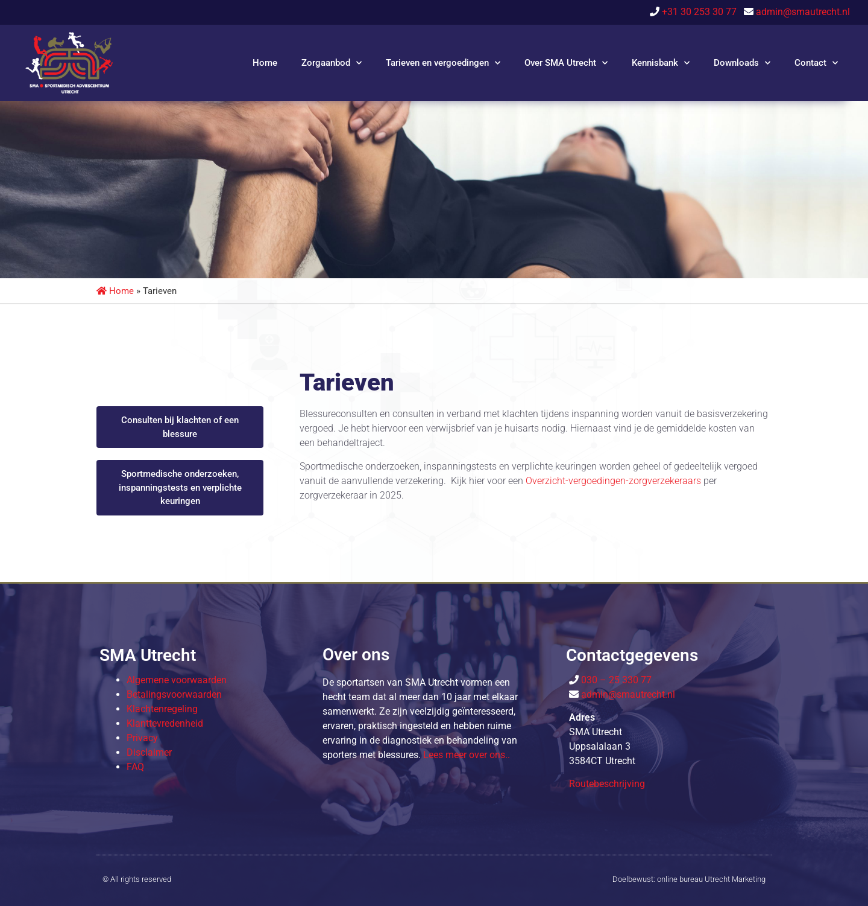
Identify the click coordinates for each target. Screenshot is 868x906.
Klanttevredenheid (165, 723)
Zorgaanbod (331, 63)
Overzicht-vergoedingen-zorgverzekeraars (613, 480)
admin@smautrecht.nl (803, 12)
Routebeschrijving (607, 784)
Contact (816, 63)
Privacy (142, 738)
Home (265, 62)
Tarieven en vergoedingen (443, 63)
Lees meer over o (466, 755)
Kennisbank (661, 63)
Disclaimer (149, 752)
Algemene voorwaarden (177, 680)
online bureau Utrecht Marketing (711, 879)
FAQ (135, 767)
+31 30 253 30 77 (701, 12)
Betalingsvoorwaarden (174, 694)
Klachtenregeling (162, 709)
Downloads (742, 63)
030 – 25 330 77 (615, 680)
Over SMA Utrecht (566, 63)
